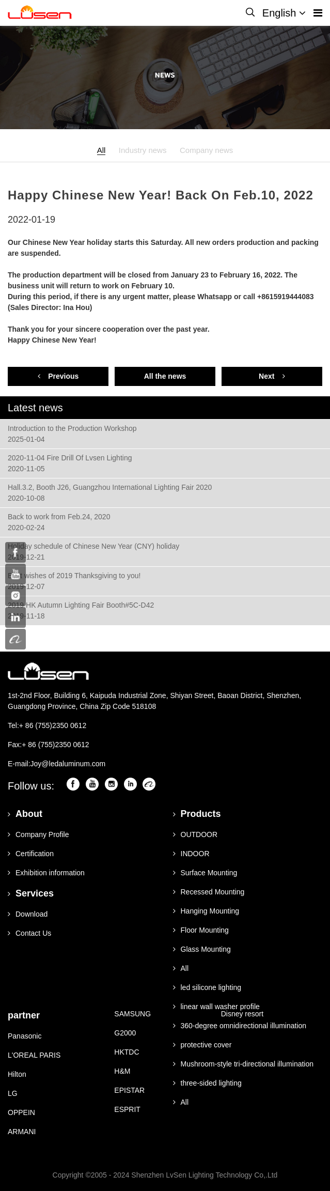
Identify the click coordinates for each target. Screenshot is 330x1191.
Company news (206, 150)
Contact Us (29, 933)
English (284, 13)
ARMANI (22, 1131)
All (101, 150)
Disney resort (242, 1014)
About (25, 814)
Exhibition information (46, 873)
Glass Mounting (202, 949)
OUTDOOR (195, 834)
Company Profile (38, 834)
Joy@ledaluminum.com (68, 764)
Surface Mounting (205, 873)
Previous (58, 376)
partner (24, 1015)
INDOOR (191, 853)
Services (31, 893)
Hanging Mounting (206, 911)
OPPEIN (21, 1112)
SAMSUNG (132, 1014)
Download (28, 914)
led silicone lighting (207, 987)
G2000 (125, 1033)
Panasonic (24, 1036)
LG (13, 1093)
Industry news (143, 150)
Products (197, 814)
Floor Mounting (201, 930)
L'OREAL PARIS (34, 1055)
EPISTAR (129, 1090)
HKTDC (126, 1052)
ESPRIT (127, 1109)
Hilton (17, 1074)
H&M (122, 1071)
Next (272, 376)
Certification (31, 853)
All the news (165, 376)
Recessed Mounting (209, 892)
